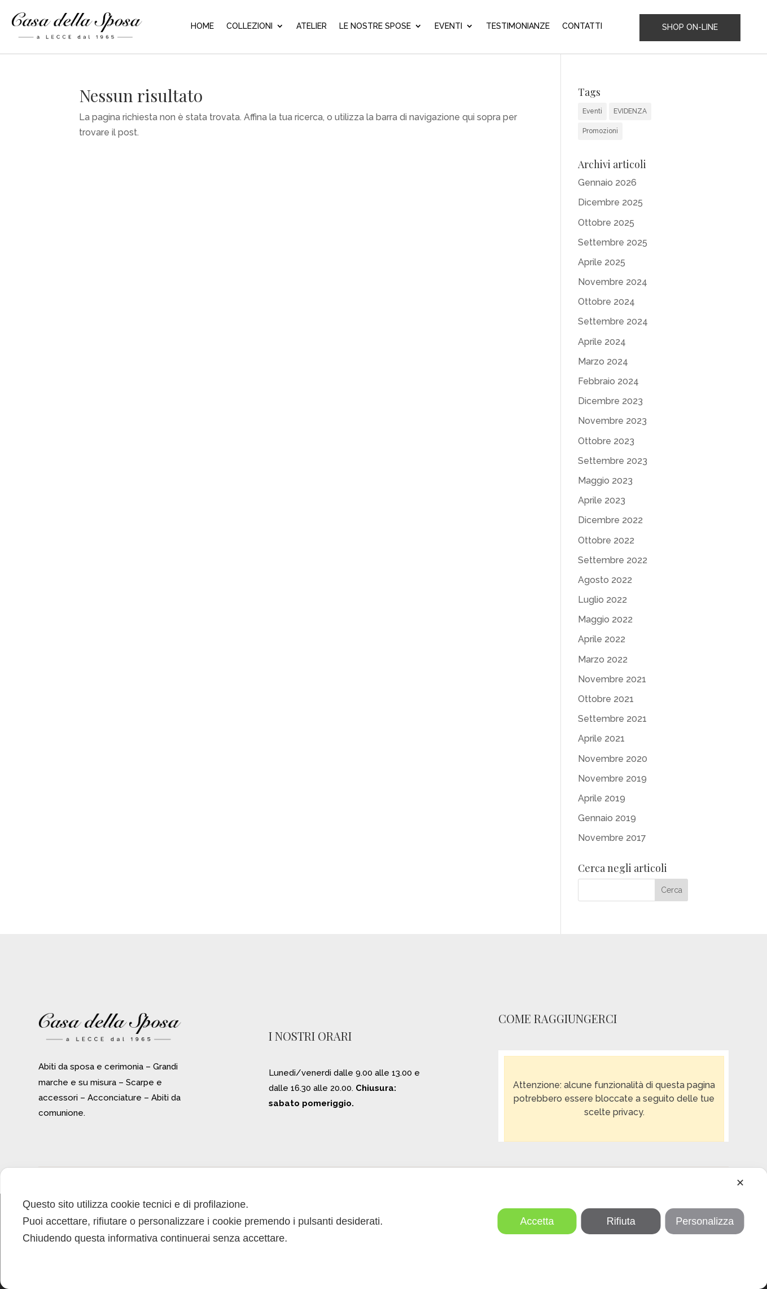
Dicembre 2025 (610, 202)
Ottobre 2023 (606, 441)
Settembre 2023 (612, 460)
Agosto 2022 (605, 580)
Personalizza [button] (705, 1221)
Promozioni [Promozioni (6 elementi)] (600, 131)
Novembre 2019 (612, 778)
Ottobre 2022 (606, 540)
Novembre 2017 (612, 837)
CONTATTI (582, 26)
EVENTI (448, 26)
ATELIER (311, 26)
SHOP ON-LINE (690, 27)
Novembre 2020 (612, 758)
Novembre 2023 (612, 420)
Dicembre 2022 (610, 520)
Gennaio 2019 (607, 818)
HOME (202, 26)
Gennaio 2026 (607, 182)
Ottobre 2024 (606, 301)
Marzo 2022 (603, 659)
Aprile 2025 (601, 262)
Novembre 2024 (612, 282)
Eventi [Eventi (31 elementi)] (592, 111)
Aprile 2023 (601, 500)
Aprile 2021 (601, 738)
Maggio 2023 (605, 480)
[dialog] (383, 1228)
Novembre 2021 (612, 679)
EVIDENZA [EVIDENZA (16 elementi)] (630, 111)
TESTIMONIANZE (518, 26)
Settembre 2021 (612, 718)
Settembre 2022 (612, 560)
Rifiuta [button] (621, 1221)
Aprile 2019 (601, 798)
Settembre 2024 (613, 321)
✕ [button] (740, 1183)
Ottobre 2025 (606, 222)
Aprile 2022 (601, 639)
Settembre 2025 (612, 242)
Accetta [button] (537, 1221)
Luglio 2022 (602, 599)
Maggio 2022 (605, 619)
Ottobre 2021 (606, 699)
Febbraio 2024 (608, 381)
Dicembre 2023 (610, 401)
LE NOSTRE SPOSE (375, 26)
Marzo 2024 (603, 361)
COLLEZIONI (249, 26)
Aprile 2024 (602, 341)
